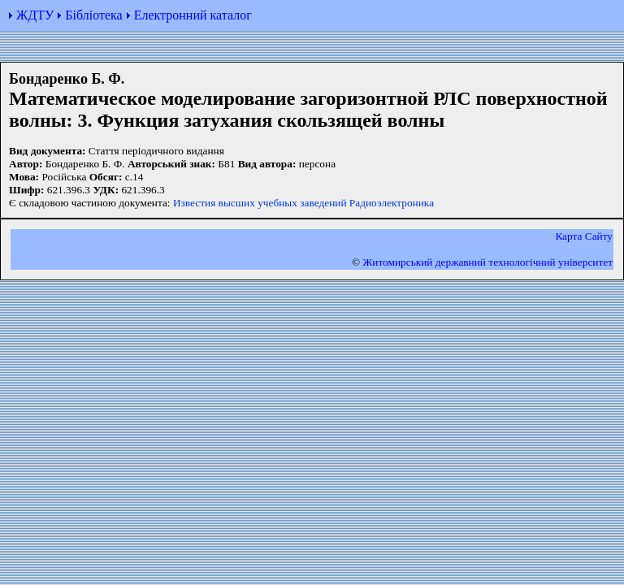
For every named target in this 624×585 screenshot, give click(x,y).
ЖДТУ (35, 15)
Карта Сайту (584, 236)
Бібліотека (93, 15)
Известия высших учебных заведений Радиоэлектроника (303, 203)
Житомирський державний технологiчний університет (487, 262)
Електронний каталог (193, 15)
